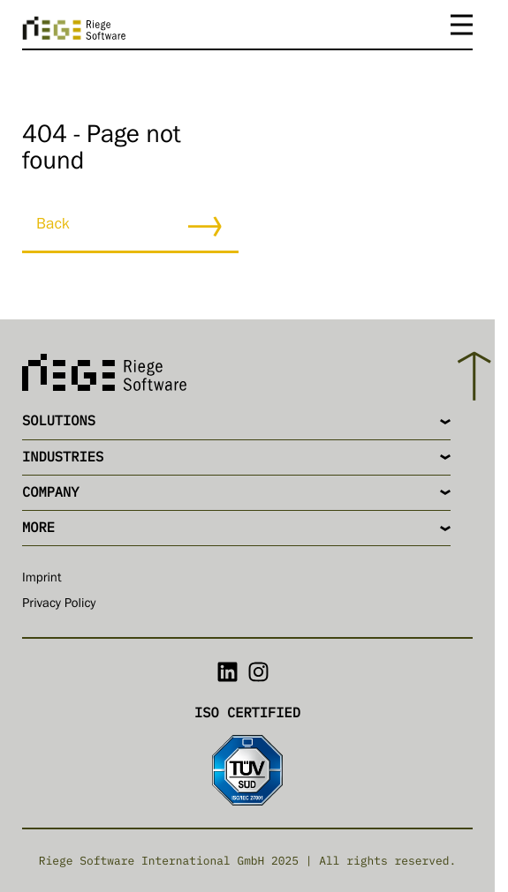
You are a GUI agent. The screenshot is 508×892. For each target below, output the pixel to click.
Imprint (42, 579)
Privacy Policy (59, 604)
